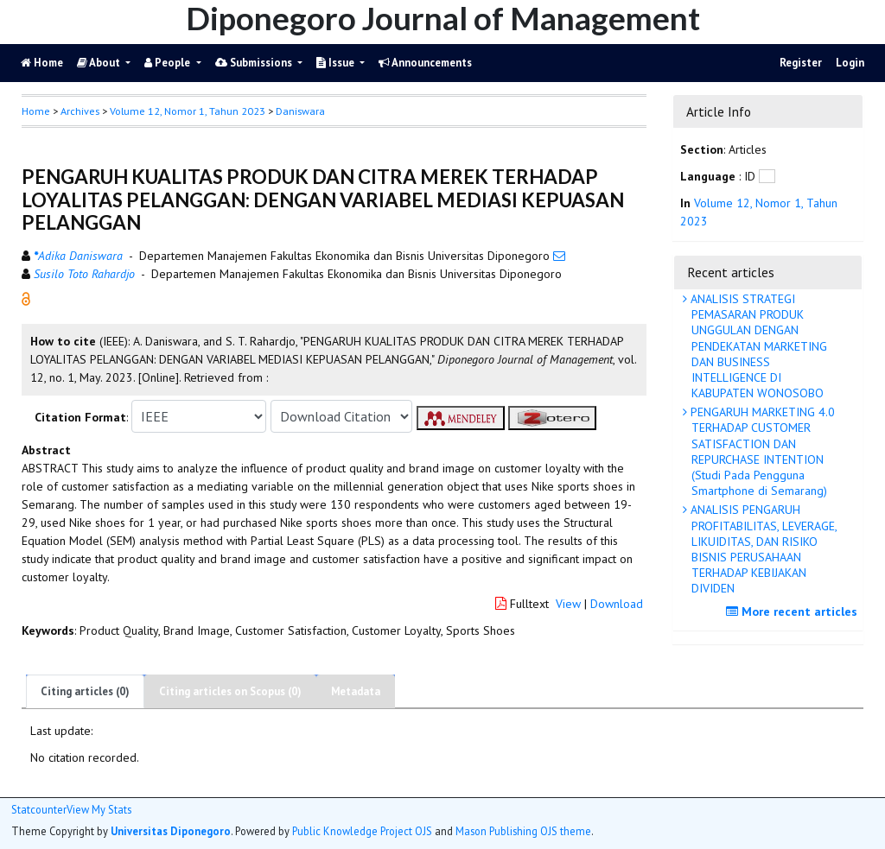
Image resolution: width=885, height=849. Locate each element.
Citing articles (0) (85, 691)
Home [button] (36, 111)
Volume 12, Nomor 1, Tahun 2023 (187, 111)
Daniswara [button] (300, 111)
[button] (26, 298)
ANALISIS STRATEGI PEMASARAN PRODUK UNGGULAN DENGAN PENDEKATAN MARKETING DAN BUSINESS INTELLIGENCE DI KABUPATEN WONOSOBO (757, 346)
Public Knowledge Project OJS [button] (362, 831)
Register (801, 62)
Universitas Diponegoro (171, 831)
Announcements (425, 62)
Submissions (255, 62)
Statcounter (39, 809)
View (568, 603)
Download (616, 603)
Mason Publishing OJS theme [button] (523, 831)
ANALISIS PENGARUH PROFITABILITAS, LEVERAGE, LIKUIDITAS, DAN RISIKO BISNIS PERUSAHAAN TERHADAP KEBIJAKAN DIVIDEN (762, 549)
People (168, 62)
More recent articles (793, 611)
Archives (79, 111)
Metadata (355, 691)
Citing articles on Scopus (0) (230, 691)
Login (850, 62)
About (100, 62)
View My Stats (99, 809)
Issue (336, 62)
